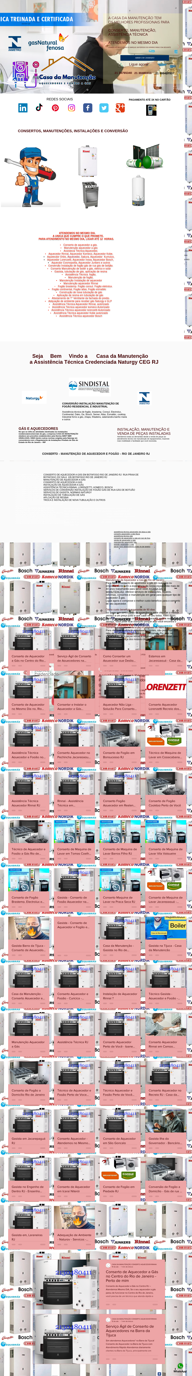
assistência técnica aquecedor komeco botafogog (151, 497)
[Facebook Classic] (159, 1374)
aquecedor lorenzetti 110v (124, 208)
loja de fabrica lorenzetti (123, 172)
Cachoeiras (158, 311)
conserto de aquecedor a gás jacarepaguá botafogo (152, 488)
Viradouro (158, 319)
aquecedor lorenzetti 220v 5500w (127, 215)
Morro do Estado (169, 314)
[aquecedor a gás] (87, 90)
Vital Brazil (172, 319)
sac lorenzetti (119, 170)
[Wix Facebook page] (87, 107)
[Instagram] (71, 107)
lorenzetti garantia (121, 177)
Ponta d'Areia (160, 316)
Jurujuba (153, 314)
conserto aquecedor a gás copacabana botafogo (151, 484)
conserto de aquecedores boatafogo (145, 486)
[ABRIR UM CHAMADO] (144, 58)
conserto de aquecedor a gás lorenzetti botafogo (150, 495)
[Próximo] (178, 47)
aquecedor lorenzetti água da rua (127, 210)
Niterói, (149, 311)
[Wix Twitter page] (104, 107)
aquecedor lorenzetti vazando (126, 160)
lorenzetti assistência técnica (125, 162)
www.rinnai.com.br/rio (25, 373)
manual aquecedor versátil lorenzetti (128, 212)
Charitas (151, 313)
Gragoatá (163, 313)
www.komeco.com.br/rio (117, 378)
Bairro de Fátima (165, 309)
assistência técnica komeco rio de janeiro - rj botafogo (152, 490)
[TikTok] (39, 107)
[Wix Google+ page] (120, 107)
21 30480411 (142, 73)
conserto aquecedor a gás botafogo (145, 492)
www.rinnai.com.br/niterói (26, 375)
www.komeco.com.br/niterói (118, 380)
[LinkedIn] (22, 107)
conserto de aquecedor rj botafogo (145, 482)
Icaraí (175, 313)
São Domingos (157, 318)
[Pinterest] (55, 107)
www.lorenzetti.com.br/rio (71, 376)
